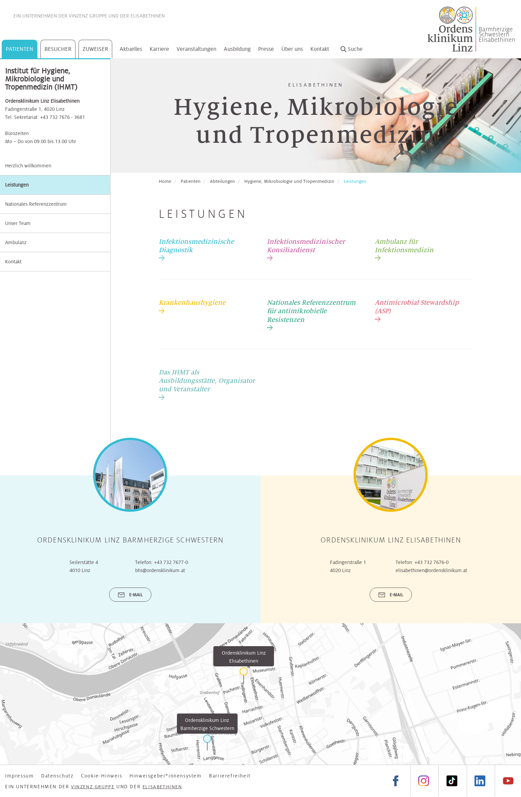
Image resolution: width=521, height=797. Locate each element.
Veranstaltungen (196, 49)
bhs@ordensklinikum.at (160, 570)
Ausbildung (237, 49)
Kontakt (319, 49)
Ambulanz (16, 242)
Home (165, 181)
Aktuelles (131, 49)
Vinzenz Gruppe (88, 16)
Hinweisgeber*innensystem (165, 776)
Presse (266, 49)
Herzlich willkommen (28, 166)
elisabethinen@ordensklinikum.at (431, 570)
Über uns (292, 49)
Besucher (57, 49)
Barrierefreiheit (230, 776)
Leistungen (17, 185)
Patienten (19, 49)
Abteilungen (222, 181)
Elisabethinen (147, 16)
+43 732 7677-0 (171, 562)
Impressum (19, 776)
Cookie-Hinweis (101, 776)
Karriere (159, 49)
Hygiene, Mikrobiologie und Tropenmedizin (289, 181)
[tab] (208, 249)
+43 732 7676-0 (432, 562)
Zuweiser (95, 49)
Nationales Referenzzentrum (36, 204)
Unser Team (18, 223)
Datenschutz (57, 776)
